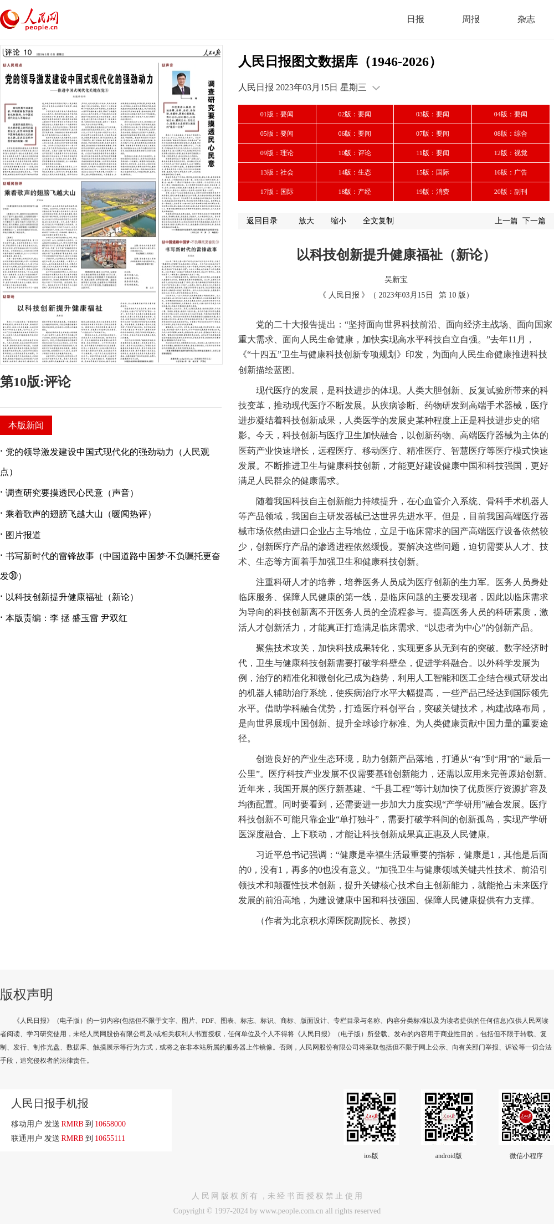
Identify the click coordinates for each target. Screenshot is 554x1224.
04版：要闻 (510, 114)
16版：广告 (510, 172)
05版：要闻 (277, 133)
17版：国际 (277, 192)
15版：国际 (432, 172)
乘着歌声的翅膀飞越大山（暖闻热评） (81, 514)
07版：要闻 (432, 133)
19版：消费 (432, 192)
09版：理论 (277, 153)
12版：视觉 (510, 153)
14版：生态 (354, 172)
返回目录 (262, 221)
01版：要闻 (277, 114)
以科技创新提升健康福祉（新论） (72, 597)
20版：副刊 (510, 192)
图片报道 (23, 535)
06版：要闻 (354, 133)
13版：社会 (277, 172)
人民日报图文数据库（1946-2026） (340, 61)
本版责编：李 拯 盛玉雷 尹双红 (66, 618)
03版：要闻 (432, 114)
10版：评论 (354, 153)
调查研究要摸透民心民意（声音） (72, 493)
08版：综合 (510, 133)
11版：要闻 (432, 153)
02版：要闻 (354, 114)
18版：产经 (354, 192)
